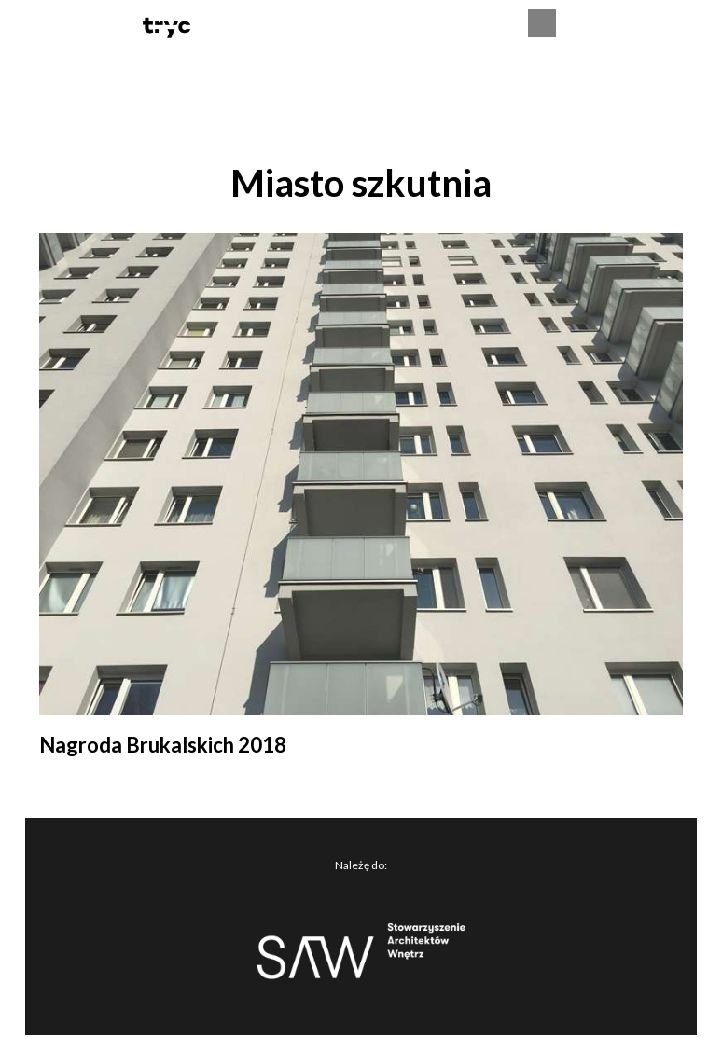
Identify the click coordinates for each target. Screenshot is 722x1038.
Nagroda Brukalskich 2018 (162, 744)
